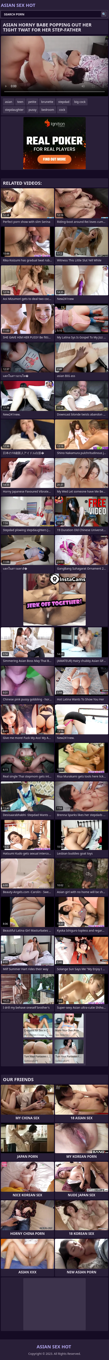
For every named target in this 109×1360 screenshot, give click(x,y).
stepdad (63, 102)
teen (20, 102)
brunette (47, 102)
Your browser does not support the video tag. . (54, 66)
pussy (32, 110)
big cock (79, 102)
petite (32, 102)
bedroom (47, 110)
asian (8, 102)
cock (62, 110)
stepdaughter (14, 110)
